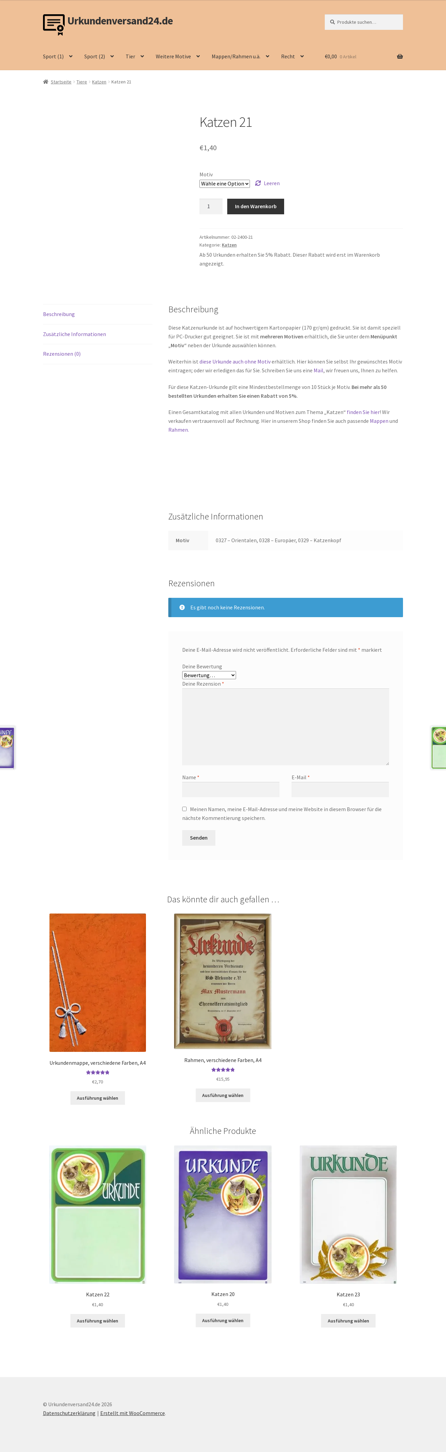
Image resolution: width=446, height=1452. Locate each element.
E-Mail (301, 777)
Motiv (206, 174)
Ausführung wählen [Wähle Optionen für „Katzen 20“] (222, 1320)
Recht (288, 56)
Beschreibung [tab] (59, 314)
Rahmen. (178, 429)
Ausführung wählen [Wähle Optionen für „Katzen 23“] (348, 1321)
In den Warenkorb (256, 206)
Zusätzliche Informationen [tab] (74, 334)
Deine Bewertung (202, 666)
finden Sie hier (363, 412)
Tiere (82, 82)
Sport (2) (94, 56)
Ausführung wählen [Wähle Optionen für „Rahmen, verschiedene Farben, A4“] (222, 1095)
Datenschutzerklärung (69, 1413)
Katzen (99, 82)
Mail (318, 370)
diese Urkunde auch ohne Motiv (235, 361)
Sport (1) (53, 56)
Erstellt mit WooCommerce (132, 1413)
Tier (130, 56)
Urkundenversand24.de (120, 20)
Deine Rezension (203, 683)
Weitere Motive (173, 56)
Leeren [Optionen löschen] (272, 183)
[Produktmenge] (210, 206)
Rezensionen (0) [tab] (62, 353)
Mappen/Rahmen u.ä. (236, 56)
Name (190, 777)
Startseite (61, 82)
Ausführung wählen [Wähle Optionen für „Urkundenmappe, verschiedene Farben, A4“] (97, 1098)
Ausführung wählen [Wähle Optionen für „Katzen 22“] (97, 1321)
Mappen (379, 420)
